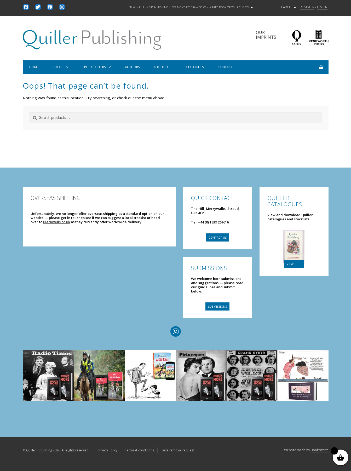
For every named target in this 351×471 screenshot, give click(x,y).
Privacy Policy (107, 450)
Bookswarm (320, 450)
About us (161, 67)
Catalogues (193, 67)
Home (33, 67)
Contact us (218, 237)
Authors (132, 67)
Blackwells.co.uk (56, 222)
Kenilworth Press (319, 37)
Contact (225, 67)
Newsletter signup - (191, 7)
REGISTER (307, 7)
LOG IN (322, 7)
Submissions (217, 306)
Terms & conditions (139, 450)
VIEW (290, 264)
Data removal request (178, 450)
